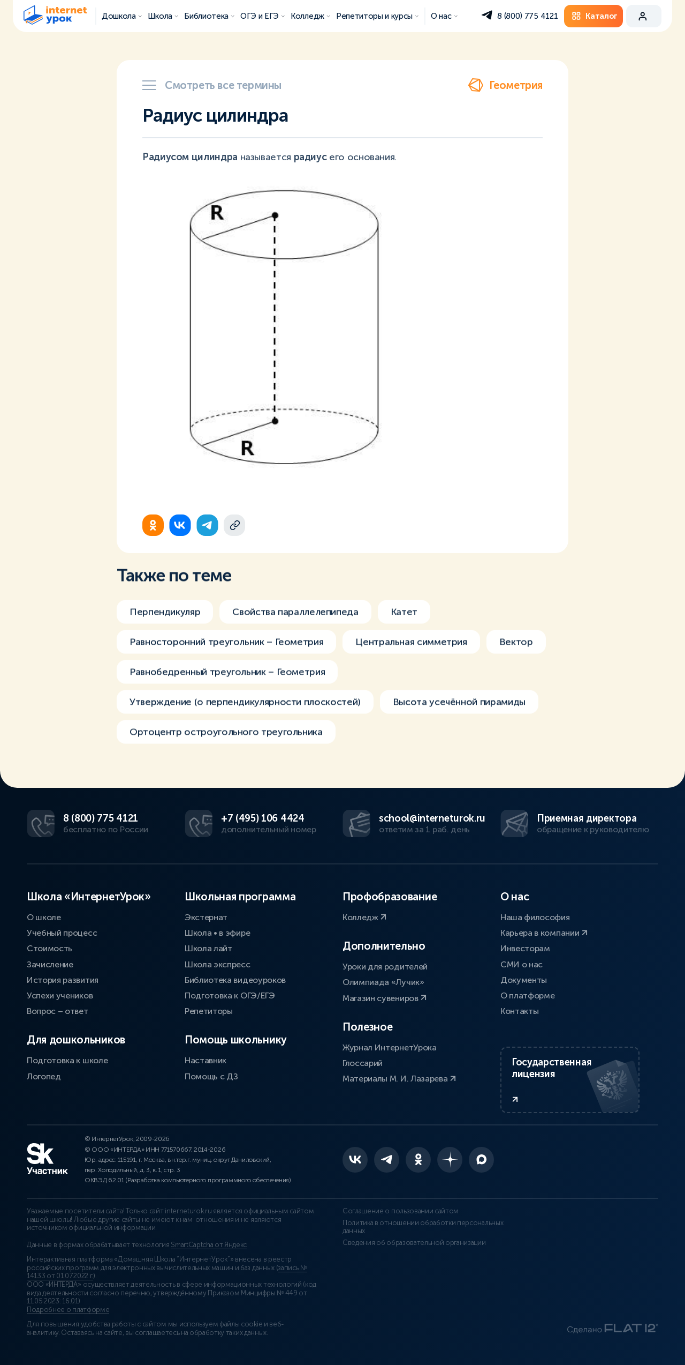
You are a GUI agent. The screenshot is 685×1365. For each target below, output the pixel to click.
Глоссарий (362, 1063)
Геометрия (505, 85)
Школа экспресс (217, 964)
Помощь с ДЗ (211, 1076)
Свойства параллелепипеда (295, 620)
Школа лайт (208, 948)
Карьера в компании (544, 932)
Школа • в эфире (217, 932)
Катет (404, 620)
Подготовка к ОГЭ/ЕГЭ (230, 995)
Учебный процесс (62, 932)
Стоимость (49, 948)
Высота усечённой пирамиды (459, 710)
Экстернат (206, 917)
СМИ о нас (521, 964)
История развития (62, 979)
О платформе (527, 995)
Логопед (44, 1076)
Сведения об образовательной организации (414, 1243)
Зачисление (50, 964)
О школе (44, 917)
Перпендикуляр (165, 620)
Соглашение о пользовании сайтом (400, 1211)
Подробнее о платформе (68, 1310)
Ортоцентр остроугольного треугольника (226, 740)
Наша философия (535, 917)
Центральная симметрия (411, 650)
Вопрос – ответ (57, 1011)
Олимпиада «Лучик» (383, 982)
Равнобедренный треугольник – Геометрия (227, 680)
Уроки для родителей (385, 966)
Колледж (364, 917)
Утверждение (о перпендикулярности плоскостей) (245, 710)
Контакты (519, 1011)
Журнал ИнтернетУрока (389, 1047)
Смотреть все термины (211, 85)
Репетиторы (209, 1011)
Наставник (205, 1060)
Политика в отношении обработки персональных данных (422, 1227)
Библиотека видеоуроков (235, 979)
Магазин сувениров (384, 998)
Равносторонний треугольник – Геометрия (226, 650)
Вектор (516, 650)
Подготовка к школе (67, 1060)
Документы (523, 979)
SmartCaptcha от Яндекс (209, 1245)
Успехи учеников (60, 995)
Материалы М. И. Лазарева (399, 1078)
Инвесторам (525, 948)
